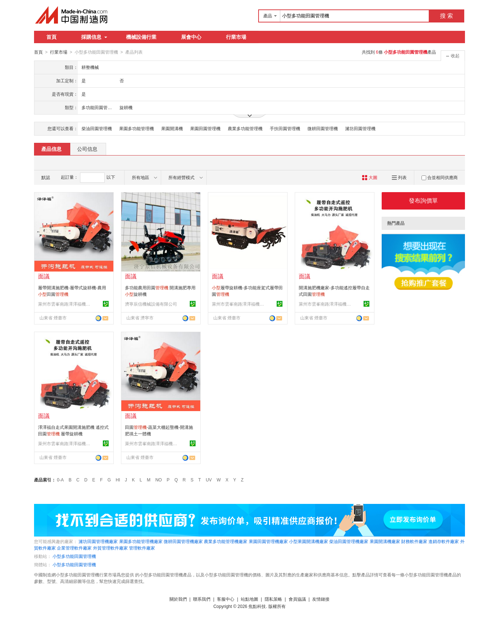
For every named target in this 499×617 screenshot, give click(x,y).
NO (158, 479)
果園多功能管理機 (136, 128)
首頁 (51, 37)
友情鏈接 (321, 598)
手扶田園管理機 (285, 128)
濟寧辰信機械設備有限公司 (151, 303)
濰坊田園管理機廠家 (98, 541)
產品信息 (51, 149)
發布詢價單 (423, 200)
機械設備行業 (141, 37)
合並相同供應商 (440, 177)
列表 (399, 177)
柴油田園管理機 (96, 128)
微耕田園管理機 (322, 128)
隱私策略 (273, 598)
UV (209, 479)
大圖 (369, 177)
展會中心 (191, 37)
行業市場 (236, 37)
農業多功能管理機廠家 (225, 541)
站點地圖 (249, 598)
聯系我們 (201, 598)
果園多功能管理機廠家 (141, 541)
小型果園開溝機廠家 (308, 541)
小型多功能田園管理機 (74, 556)
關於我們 (178, 598)
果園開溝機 (172, 128)
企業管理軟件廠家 (74, 547)
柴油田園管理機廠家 (348, 541)
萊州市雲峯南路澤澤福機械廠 (65, 303)
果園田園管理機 (205, 128)
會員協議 (297, 598)
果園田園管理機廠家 (268, 541)
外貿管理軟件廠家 (110, 547)
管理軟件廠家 (142, 547)
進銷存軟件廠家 (443, 541)
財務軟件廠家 (414, 541)
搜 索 (446, 16)
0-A (60, 479)
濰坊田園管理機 (360, 128)
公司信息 (87, 149)
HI (118, 479)
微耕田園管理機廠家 (183, 541)
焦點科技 (257, 606)
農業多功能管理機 (245, 128)
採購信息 (94, 37)
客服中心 (225, 598)
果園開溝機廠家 (385, 541)
